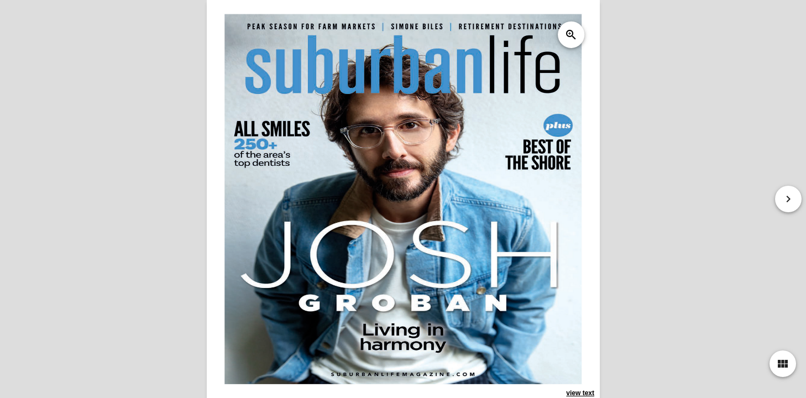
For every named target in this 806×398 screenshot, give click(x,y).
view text (580, 393)
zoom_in (570, 34)
